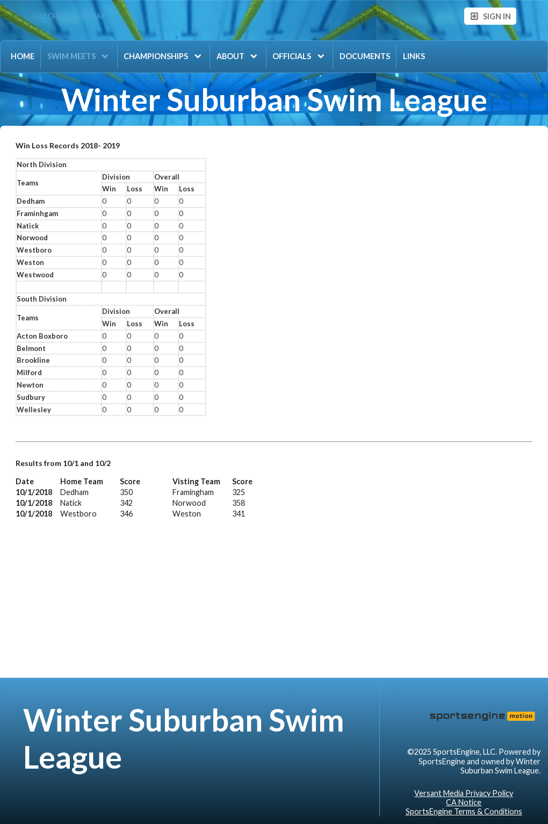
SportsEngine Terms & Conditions (464, 811)
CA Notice (463, 802)
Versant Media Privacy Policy (463, 793)
